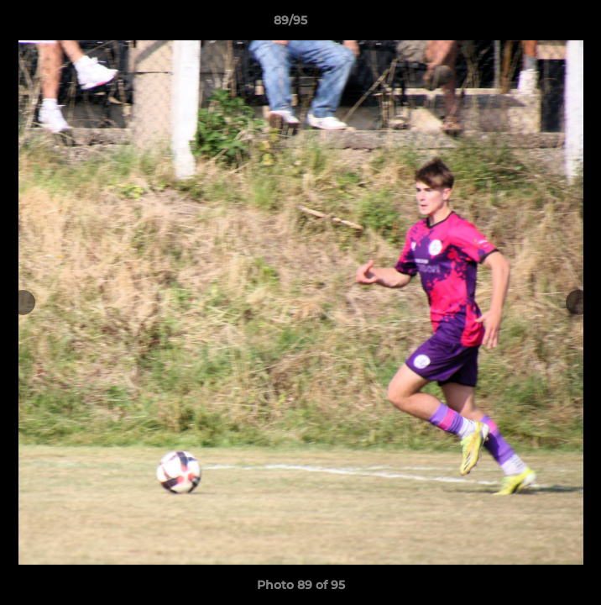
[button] (540, 24)
